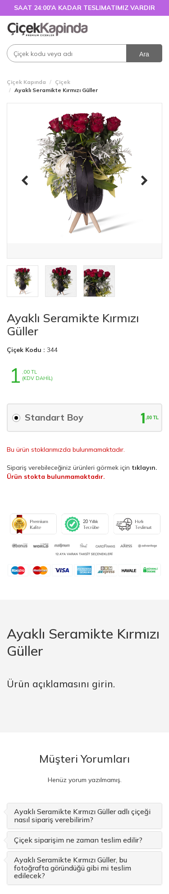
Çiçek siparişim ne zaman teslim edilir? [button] (78, 839)
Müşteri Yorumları (84, 758)
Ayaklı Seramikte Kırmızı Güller (73, 324)
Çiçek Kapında (26, 82)
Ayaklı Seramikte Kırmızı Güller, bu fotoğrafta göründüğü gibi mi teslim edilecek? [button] (72, 867)
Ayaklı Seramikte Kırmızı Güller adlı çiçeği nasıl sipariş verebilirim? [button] (82, 815)
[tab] (84, 815)
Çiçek (62, 82)
